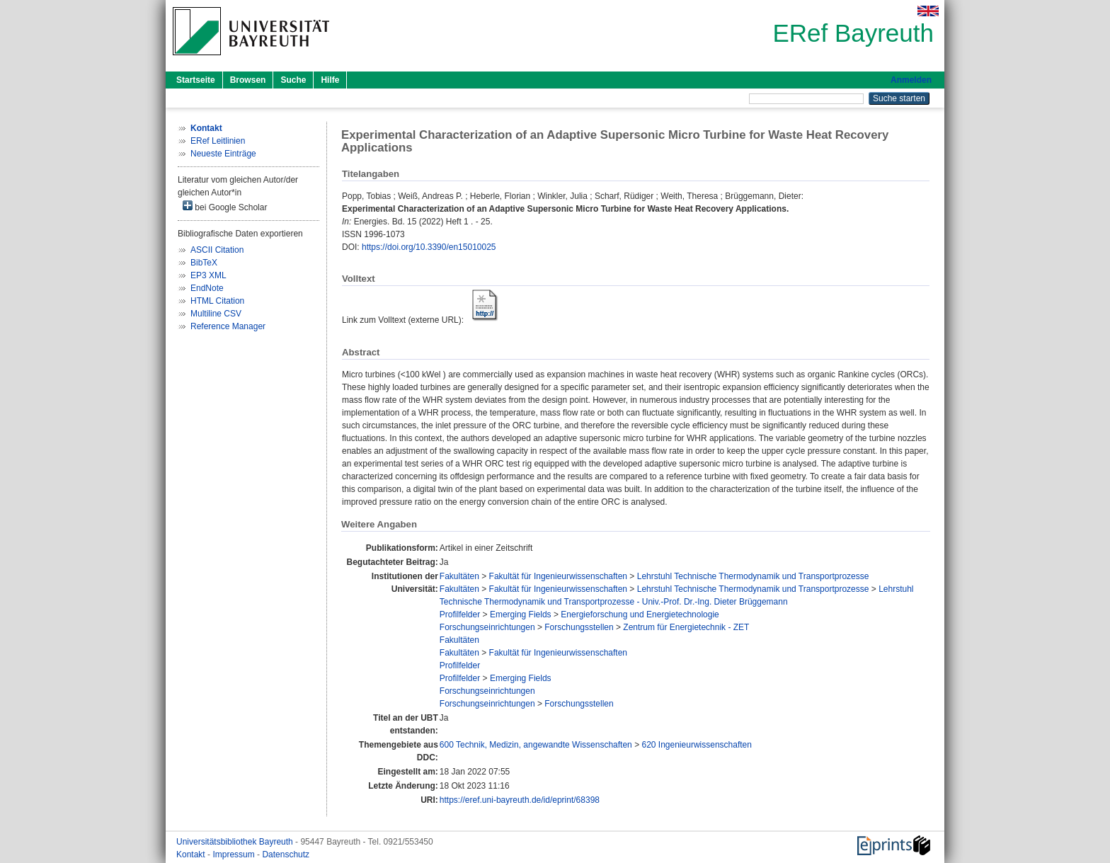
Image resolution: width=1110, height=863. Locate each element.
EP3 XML (208, 275)
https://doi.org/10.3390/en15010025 (429, 247)
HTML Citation (217, 301)
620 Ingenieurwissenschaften (696, 745)
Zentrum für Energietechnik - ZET (686, 627)
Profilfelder (460, 614)
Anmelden (911, 80)
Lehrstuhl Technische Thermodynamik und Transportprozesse (753, 576)
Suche (293, 80)
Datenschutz (285, 854)
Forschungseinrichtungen (487, 627)
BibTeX (203, 263)
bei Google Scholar (225, 206)
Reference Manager (227, 326)
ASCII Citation (217, 250)
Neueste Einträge (223, 154)
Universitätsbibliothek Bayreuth (235, 842)
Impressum (234, 854)
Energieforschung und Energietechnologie (640, 614)
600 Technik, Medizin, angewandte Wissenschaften (536, 745)
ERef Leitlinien (217, 141)
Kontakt (191, 854)
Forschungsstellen (578, 627)
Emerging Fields (520, 614)
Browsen (248, 80)
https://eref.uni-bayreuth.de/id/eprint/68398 (520, 800)
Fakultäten (459, 576)
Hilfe (330, 80)
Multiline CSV (215, 314)
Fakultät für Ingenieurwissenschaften (558, 576)
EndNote (207, 288)
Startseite (195, 80)
